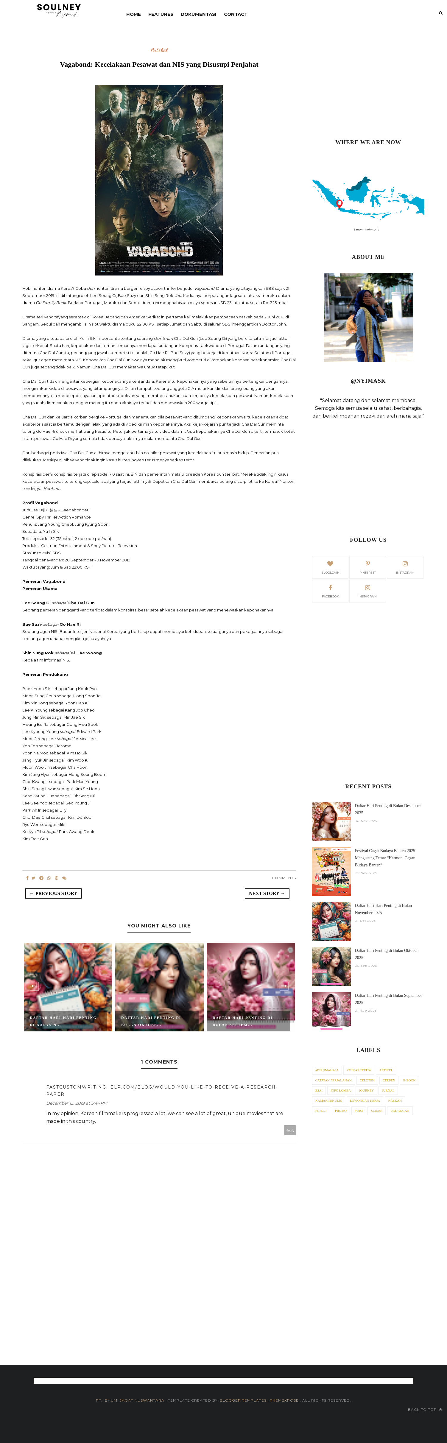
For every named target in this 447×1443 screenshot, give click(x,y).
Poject (321, 1110)
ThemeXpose (285, 1400)
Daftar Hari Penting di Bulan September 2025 (388, 999)
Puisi (359, 1110)
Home (133, 14)
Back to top (425, 1409)
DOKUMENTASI (199, 14)
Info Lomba (341, 1090)
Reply (290, 1130)
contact (235, 14)
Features (160, 14)
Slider (376, 1110)
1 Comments (282, 878)
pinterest (367, 567)
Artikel (159, 50)
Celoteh (367, 1080)
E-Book (409, 1080)
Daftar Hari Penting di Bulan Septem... (242, 1021)
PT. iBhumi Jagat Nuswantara (130, 1400)
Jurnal (388, 1090)
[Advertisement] (368, 83)
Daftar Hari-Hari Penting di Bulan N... (63, 1021)
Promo (341, 1110)
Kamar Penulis (328, 1100)
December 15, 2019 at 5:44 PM (76, 1103)
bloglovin (330, 567)
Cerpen (389, 1080)
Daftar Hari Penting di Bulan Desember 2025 (388, 809)
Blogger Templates (243, 1400)
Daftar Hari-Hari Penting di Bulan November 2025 (383, 909)
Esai (319, 1090)
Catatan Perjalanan (333, 1080)
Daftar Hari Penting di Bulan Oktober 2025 (386, 954)
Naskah (395, 1100)
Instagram (368, 590)
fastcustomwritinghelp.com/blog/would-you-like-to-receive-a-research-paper (162, 1090)
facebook (330, 590)
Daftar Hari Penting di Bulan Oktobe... (151, 1021)
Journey (366, 1090)
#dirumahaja (327, 1070)
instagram (405, 567)
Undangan (399, 1110)
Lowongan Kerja (365, 1100)
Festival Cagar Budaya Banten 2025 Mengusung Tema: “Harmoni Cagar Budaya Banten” (385, 858)
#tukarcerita (359, 1070)
